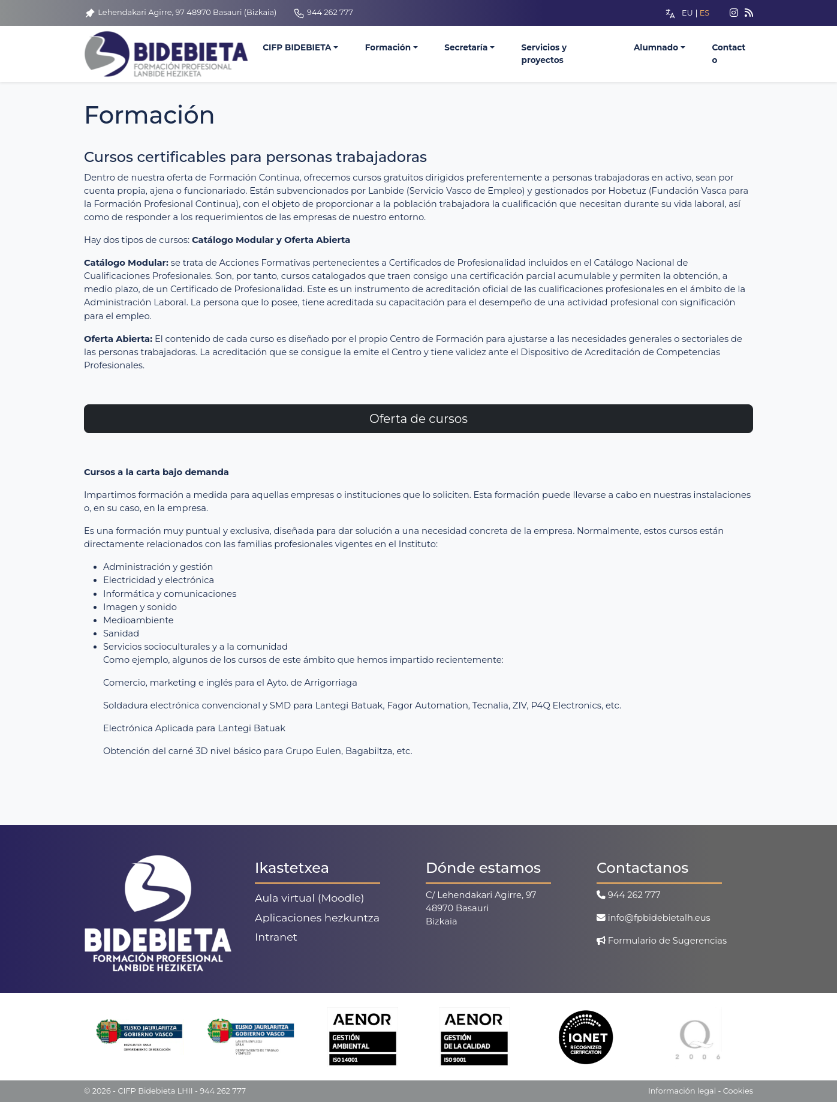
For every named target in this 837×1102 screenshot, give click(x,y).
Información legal (682, 1090)
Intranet (276, 936)
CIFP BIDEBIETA (297, 48)
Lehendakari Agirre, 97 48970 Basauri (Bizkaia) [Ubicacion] (180, 12)
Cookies (738, 1090)
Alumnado (656, 48)
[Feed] (749, 12)
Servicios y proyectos (544, 54)
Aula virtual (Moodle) (310, 897)
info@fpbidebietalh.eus (653, 917)
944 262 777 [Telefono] (323, 12)
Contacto (728, 54)
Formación (388, 48)
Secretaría (465, 48)
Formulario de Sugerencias (662, 940)
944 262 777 (629, 895)
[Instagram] (729, 12)
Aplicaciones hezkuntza (317, 917)
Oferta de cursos (418, 419)
